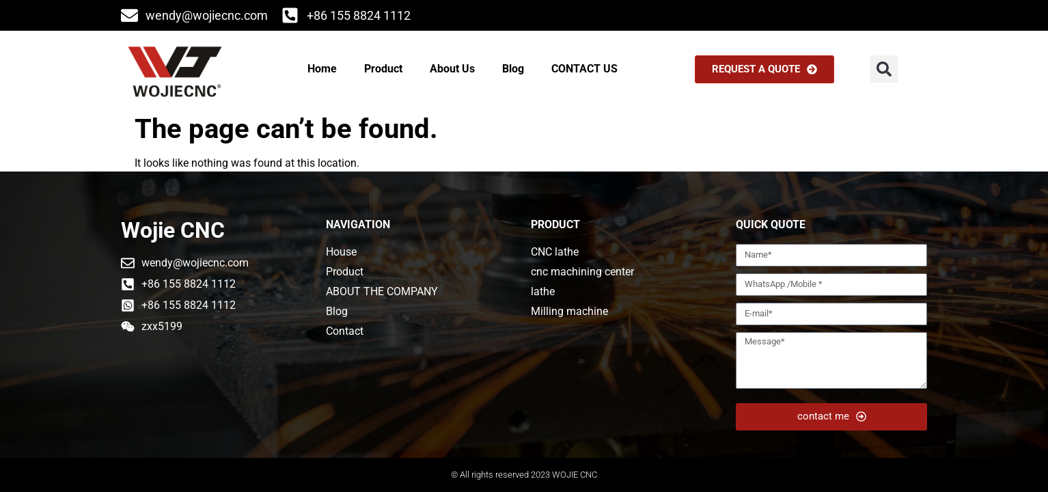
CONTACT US (584, 68)
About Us (452, 68)
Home (322, 68)
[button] (884, 69)
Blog (513, 68)
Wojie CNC (173, 230)
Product (383, 68)
